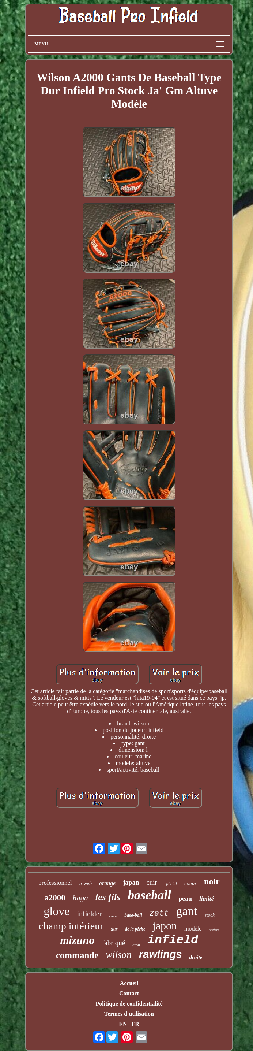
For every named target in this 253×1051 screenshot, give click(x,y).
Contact (129, 993)
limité (206, 898)
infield (172, 940)
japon (164, 926)
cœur (113, 916)
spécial (171, 883)
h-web (85, 883)
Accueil (129, 983)
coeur (190, 883)
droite (196, 957)
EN (123, 1024)
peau (185, 898)
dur (114, 929)
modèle (192, 928)
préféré (214, 930)
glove (56, 911)
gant (186, 911)
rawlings (160, 954)
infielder (89, 914)
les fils (108, 897)
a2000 (54, 897)
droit (136, 945)
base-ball (133, 915)
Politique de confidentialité (128, 1003)
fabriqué (113, 943)
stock (210, 915)
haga (80, 898)
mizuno (77, 940)
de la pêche (135, 929)
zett (159, 913)
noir (212, 881)
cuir (151, 882)
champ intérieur (71, 926)
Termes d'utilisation (129, 1014)
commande (77, 955)
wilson (119, 954)
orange (107, 883)
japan (131, 882)
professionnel (55, 882)
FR (135, 1024)
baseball (149, 895)
